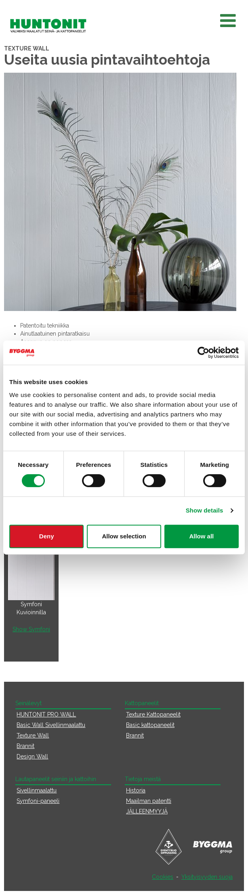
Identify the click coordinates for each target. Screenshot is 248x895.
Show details (204, 510)
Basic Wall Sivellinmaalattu (51, 725)
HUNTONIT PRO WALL (46, 714)
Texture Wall (33, 735)
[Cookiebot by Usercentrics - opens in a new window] (203, 353)
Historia (135, 790)
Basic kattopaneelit (150, 725)
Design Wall (32, 756)
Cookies (162, 877)
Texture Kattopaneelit (153, 714)
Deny (46, 536)
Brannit (25, 746)
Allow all (201, 536)
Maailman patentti (148, 801)
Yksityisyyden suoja (207, 877)
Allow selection (124, 536)
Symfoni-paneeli (38, 801)
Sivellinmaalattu (37, 790)
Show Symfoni (31, 629)
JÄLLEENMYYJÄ (147, 811)
